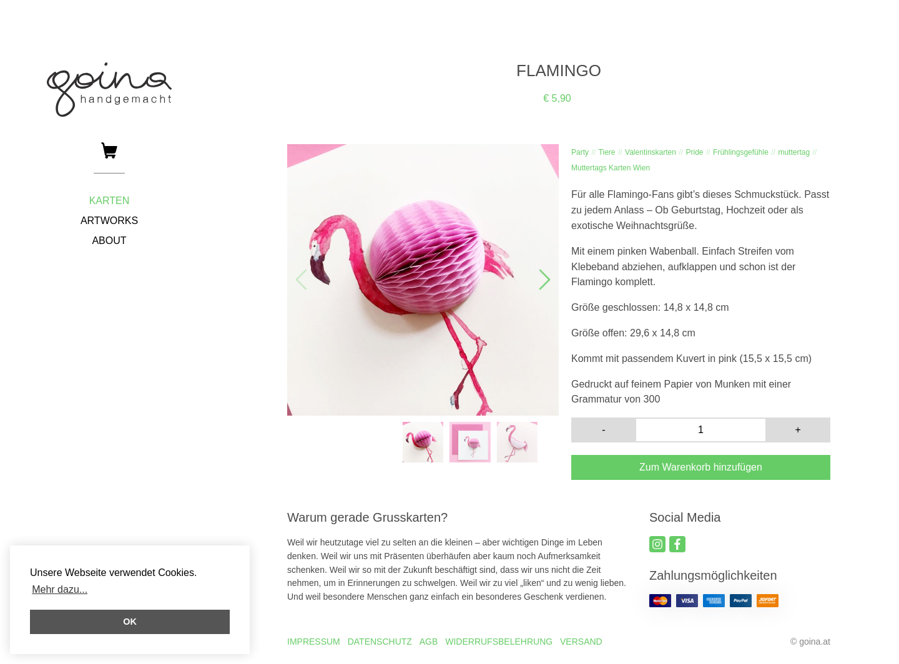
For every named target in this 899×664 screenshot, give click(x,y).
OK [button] (130, 622)
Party (580, 152)
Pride (694, 152)
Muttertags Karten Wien (610, 168)
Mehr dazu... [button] (59, 589)
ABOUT (109, 240)
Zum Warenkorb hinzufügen (700, 467)
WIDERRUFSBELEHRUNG (499, 642)
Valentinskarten (650, 152)
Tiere (607, 152)
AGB (429, 642)
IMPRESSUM (313, 642)
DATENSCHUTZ (380, 642)
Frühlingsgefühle (741, 152)
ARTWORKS (109, 220)
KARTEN (109, 200)
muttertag (794, 152)
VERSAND (581, 642)
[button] (544, 280)
